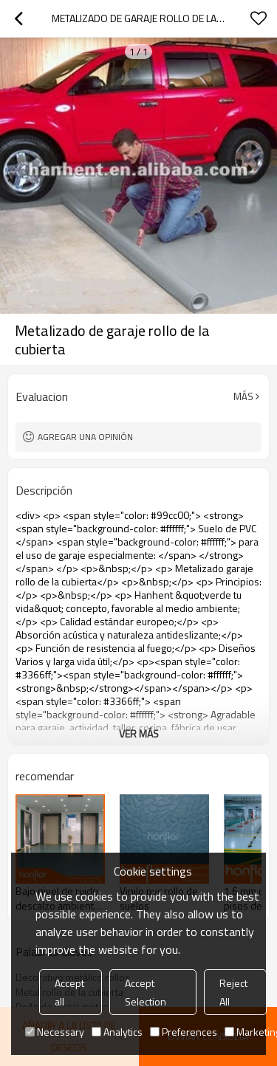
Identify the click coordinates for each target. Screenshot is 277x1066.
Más (243, 396)
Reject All (233, 992)
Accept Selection (145, 992)
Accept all (69, 992)
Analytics (117, 1031)
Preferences (183, 1031)
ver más (139, 733)
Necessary (54, 1031)
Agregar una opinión (85, 437)
